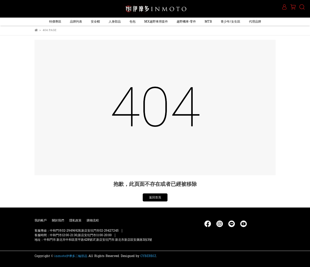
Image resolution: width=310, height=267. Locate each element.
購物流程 (93, 220)
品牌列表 (76, 21)
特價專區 (55, 21)
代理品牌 (255, 21)
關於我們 (58, 220)
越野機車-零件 (186, 21)
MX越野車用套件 (156, 21)
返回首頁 (155, 197)
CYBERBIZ (148, 256)
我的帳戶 (41, 220)
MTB (208, 21)
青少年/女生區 (230, 21)
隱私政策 (75, 220)
